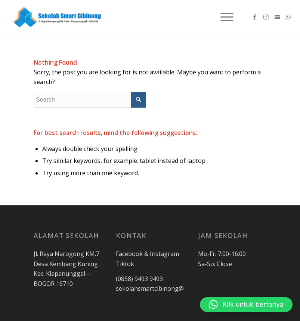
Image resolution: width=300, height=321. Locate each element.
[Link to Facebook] (254, 16)
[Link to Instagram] (266, 16)
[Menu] (223, 17)
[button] (246, 304)
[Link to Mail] (277, 16)
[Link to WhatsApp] (288, 16)
